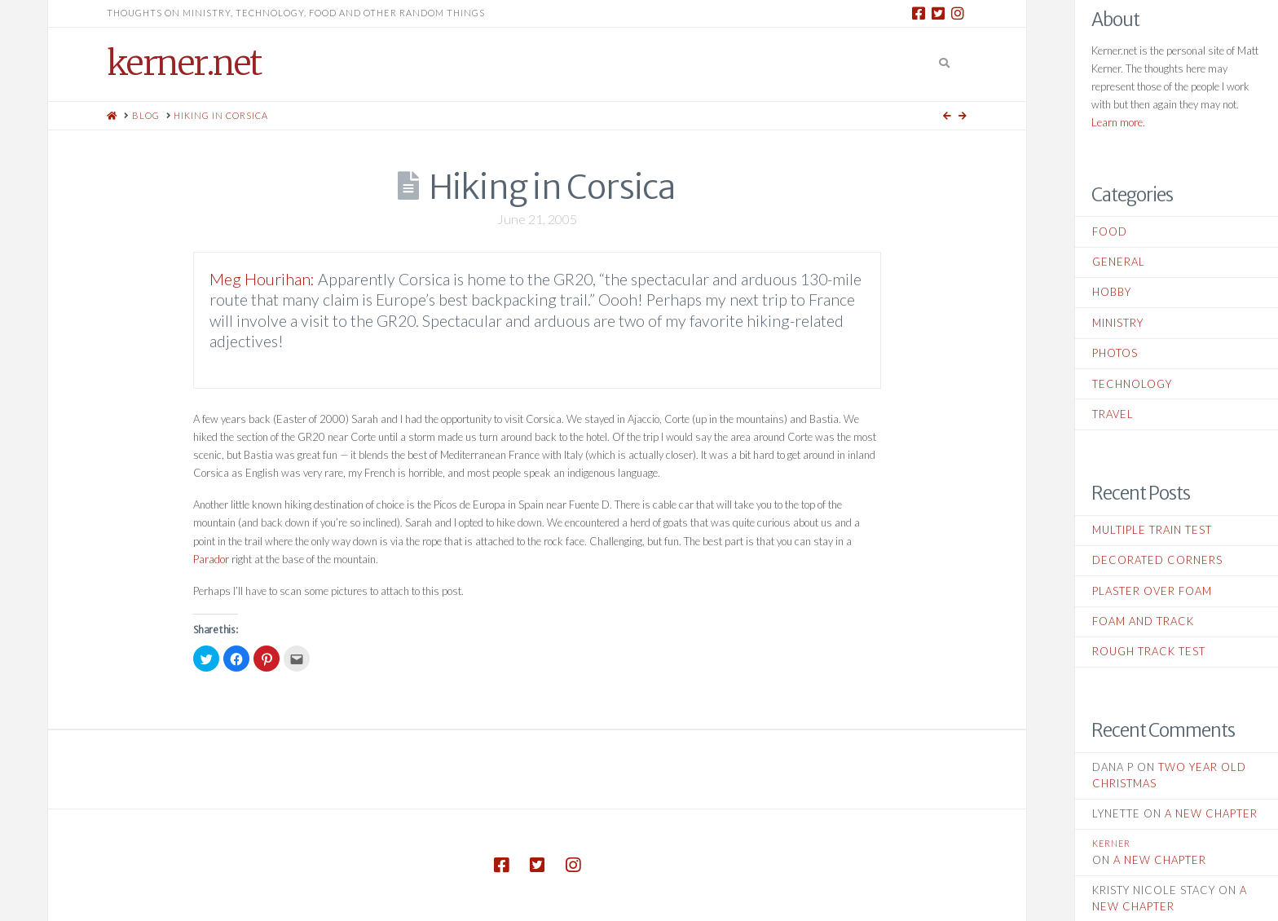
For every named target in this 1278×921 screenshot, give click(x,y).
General (1118, 261)
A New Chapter (1211, 813)
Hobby (1111, 291)
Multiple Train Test (1152, 529)
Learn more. (1118, 122)
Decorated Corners (1157, 559)
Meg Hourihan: (262, 279)
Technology (1132, 383)
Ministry (1118, 322)
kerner (1111, 843)
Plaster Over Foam (1152, 590)
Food (1109, 231)
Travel (1113, 414)
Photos (1115, 352)
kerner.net (184, 63)
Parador (211, 559)
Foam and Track (1143, 621)
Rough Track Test (1148, 651)
